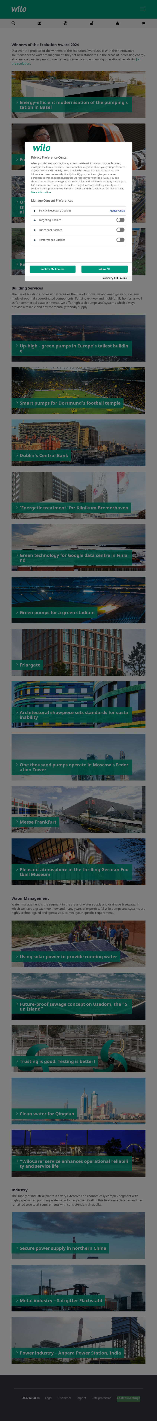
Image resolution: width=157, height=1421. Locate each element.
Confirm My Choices (53, 269)
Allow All (104, 269)
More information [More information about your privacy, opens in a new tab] (41, 192)
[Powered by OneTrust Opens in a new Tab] (116, 279)
